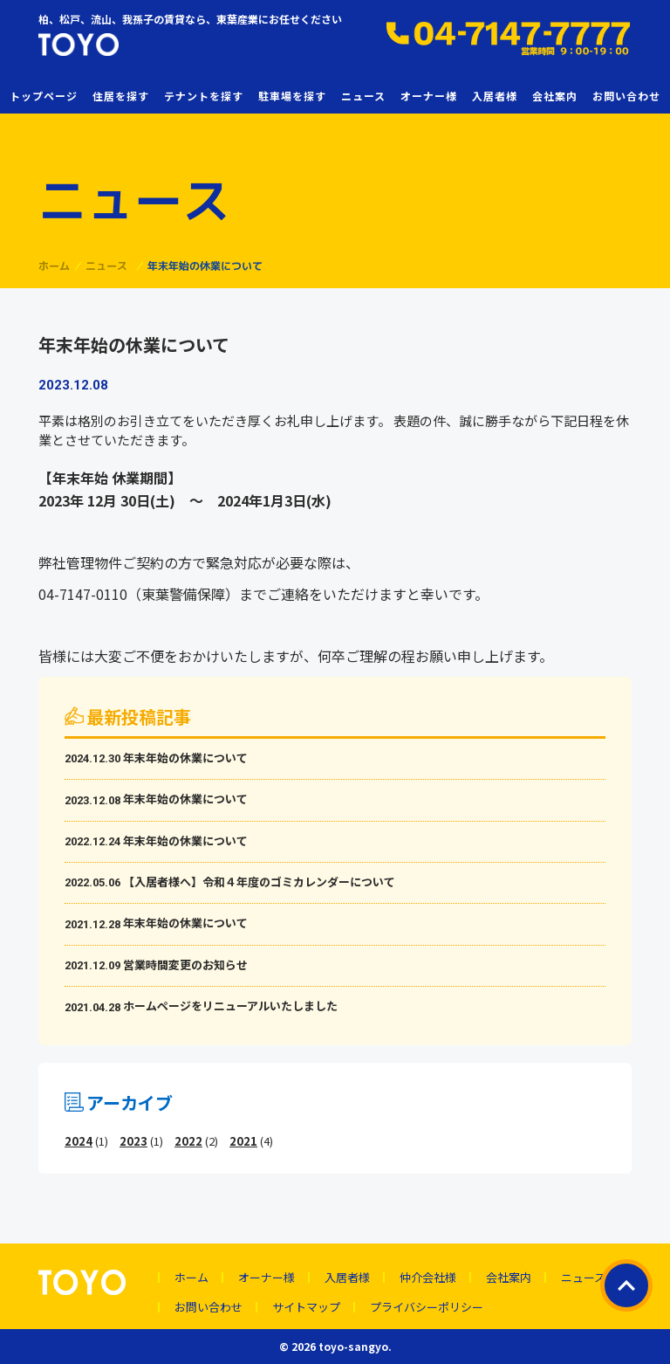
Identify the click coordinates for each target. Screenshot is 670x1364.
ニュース (363, 95)
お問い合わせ (626, 95)
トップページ (44, 95)
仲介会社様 (428, 1277)
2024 (78, 1141)
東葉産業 (125, 44)
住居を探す (120, 95)
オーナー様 (428, 95)
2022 (188, 1141)
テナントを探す (203, 95)
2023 (133, 1141)
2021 (243, 1141)
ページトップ (626, 1285)
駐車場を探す (292, 95)
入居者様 (494, 95)
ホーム (191, 1277)
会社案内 (555, 95)
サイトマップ (306, 1307)
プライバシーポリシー (426, 1307)
